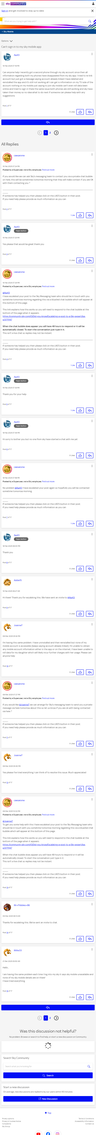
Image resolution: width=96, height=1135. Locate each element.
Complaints (6, 1124)
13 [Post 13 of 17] (7, 887)
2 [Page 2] (50, 132)
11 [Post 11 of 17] (7, 737)
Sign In (93, 4)
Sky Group (6, 1126)
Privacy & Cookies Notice (11, 1121)
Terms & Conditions (86, 1119)
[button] (92, 54)
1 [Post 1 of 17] (6, 106)
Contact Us (89, 1124)
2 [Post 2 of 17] (6, 209)
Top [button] (49, 1113)
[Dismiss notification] (92, 11)
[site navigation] (3, 4)
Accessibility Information (84, 1121)
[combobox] (43, 21)
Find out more (48, 170)
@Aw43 (6, 292)
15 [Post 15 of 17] (7, 991)
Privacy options (8, 1119)
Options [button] (4, 41)
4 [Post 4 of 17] (7, 359)
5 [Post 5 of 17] (6, 404)
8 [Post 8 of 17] (7, 563)
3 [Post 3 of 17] (6, 254)
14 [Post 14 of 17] (7, 933)
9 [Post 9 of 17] (7, 608)
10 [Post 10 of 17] (7, 666)
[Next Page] (56, 132)
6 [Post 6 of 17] (7, 449)
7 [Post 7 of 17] (6, 517)
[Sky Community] (16, 4)
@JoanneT (24, 704)
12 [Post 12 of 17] (7, 782)
